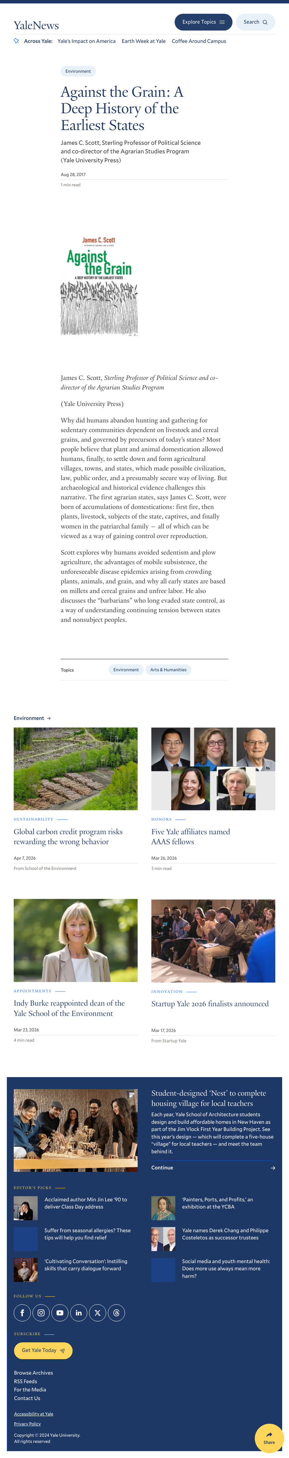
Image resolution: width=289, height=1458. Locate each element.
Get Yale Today (43, 1350)
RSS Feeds (25, 1381)
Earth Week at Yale (144, 41)
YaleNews (36, 26)
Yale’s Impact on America (87, 41)
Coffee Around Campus (199, 41)
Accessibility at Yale (33, 1414)
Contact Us (27, 1398)
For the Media (30, 1389)
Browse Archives (33, 1372)
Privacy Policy (27, 1424)
